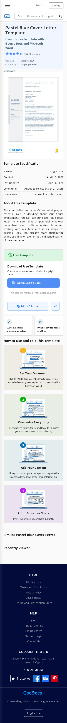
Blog (33, 620)
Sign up (56, 5)
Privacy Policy (33, 592)
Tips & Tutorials (33, 625)
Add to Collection (28, 306)
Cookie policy (33, 597)
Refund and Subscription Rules (33, 603)
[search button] (61, 16)
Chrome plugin (34, 636)
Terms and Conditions (33, 587)
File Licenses (33, 582)
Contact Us (33, 641)
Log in (39, 5)
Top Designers (33, 631)
